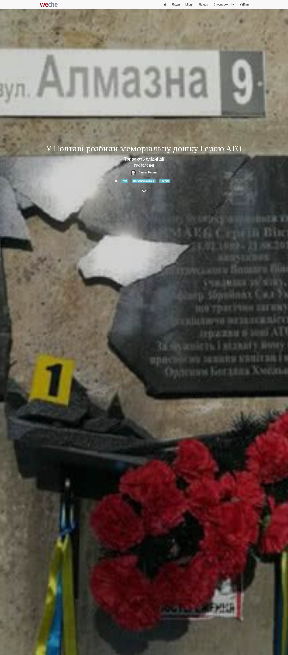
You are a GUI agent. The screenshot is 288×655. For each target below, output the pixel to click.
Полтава (165, 181)
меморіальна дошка (143, 181)
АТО (125, 181)
